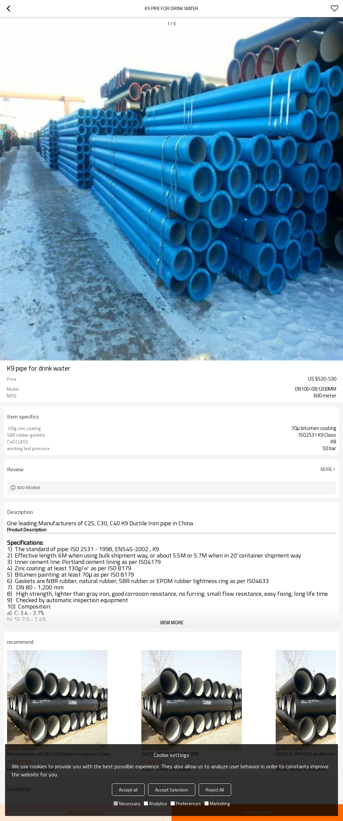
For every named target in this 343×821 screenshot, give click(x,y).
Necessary (127, 803)
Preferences (185, 803)
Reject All (215, 789)
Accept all (128, 789)
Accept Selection (171, 789)
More (326, 469)
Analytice (155, 803)
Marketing (217, 803)
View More (171, 622)
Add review (28, 487)
